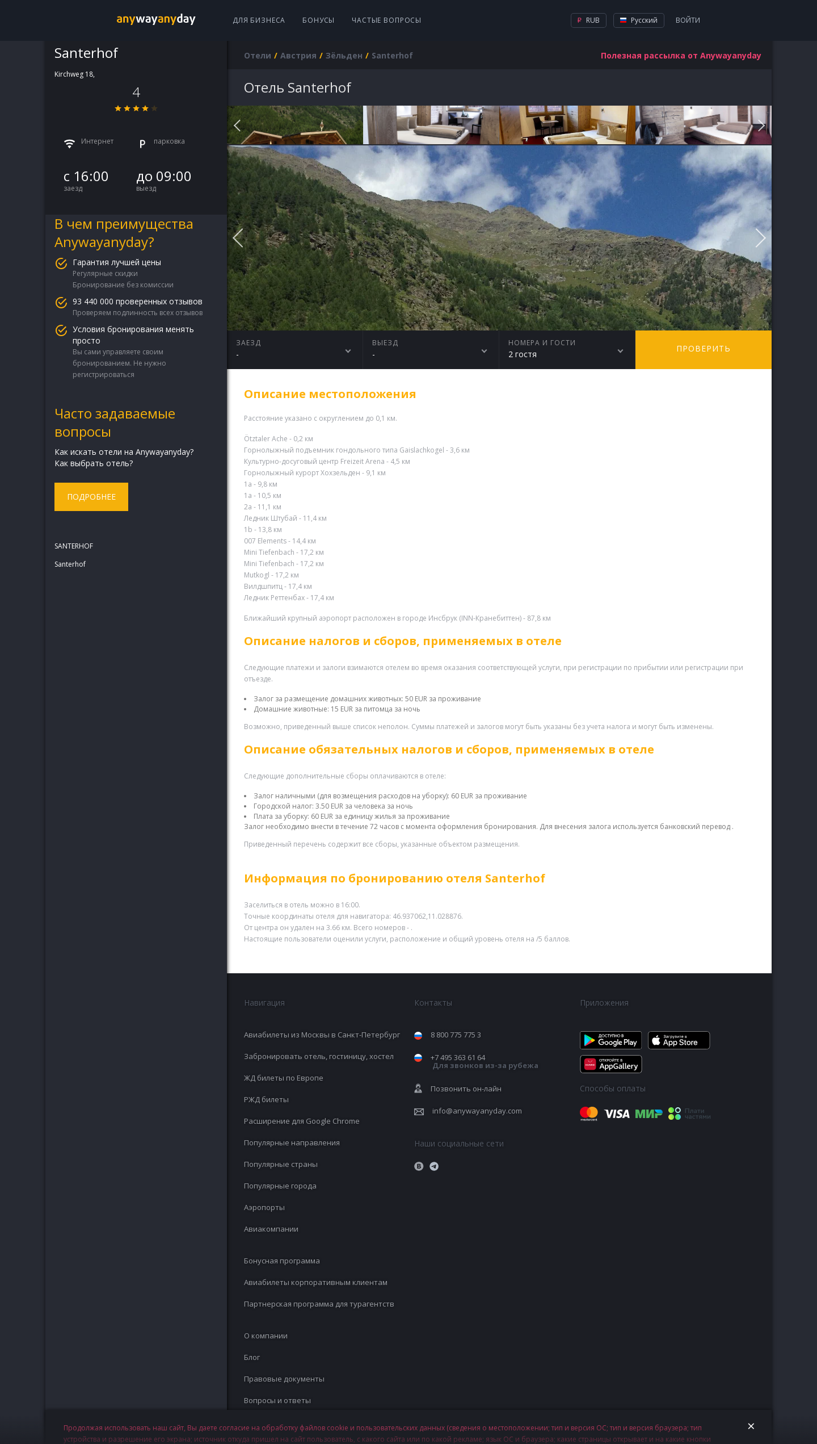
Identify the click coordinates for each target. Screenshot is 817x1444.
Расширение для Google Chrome (302, 1121)
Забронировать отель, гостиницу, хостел (319, 1056)
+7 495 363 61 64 (484, 1061)
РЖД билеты (266, 1099)
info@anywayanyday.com (477, 1111)
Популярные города (280, 1186)
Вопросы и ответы (277, 1400)
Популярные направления (292, 1142)
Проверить (703, 348)
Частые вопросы (387, 20)
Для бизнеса (259, 20)
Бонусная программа (282, 1260)
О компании (266, 1335)
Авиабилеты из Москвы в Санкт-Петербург (322, 1034)
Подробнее (91, 496)
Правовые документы (284, 1379)
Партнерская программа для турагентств (319, 1304)
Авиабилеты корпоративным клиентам (316, 1282)
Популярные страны (281, 1164)
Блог (252, 1357)
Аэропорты (264, 1207)
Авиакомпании (271, 1229)
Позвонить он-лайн (466, 1088)
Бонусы (318, 20)
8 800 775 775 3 (456, 1034)
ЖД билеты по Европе (283, 1078)
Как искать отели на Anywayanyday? (123, 451)
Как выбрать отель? (93, 463)
